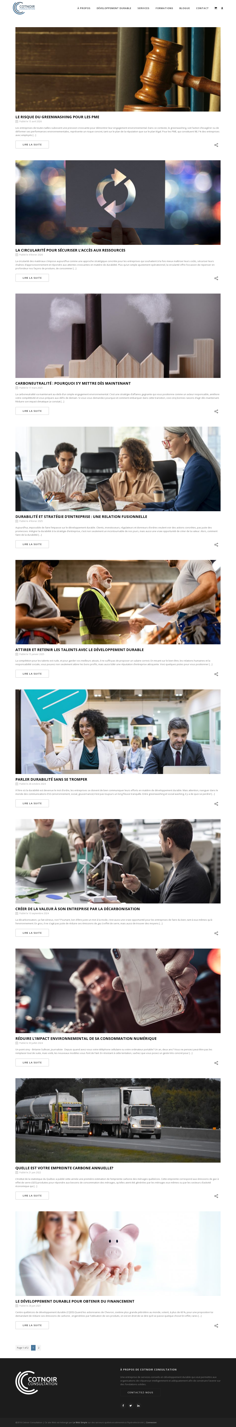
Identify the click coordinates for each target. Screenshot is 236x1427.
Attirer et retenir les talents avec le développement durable (79, 649)
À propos (84, 8)
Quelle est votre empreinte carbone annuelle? (64, 1168)
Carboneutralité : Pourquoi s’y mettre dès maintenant (73, 383)
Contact (202, 8)
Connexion (151, 1422)
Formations (164, 8)
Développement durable (114, 8)
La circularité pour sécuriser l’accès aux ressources (70, 250)
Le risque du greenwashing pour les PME (57, 116)
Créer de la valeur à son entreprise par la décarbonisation (77, 908)
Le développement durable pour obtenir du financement (74, 1301)
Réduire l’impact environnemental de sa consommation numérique (86, 1038)
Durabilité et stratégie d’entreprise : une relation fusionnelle (81, 516)
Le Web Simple (80, 1422)
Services (143, 8)
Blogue (184, 8)
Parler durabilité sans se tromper (51, 779)
